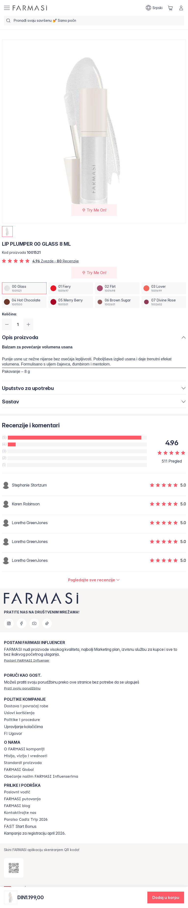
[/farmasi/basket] (170, 8)
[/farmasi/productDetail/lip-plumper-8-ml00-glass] (24, 288)
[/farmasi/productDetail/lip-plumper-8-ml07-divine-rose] (163, 302)
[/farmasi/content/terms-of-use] (19, 712)
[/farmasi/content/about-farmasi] (24, 749)
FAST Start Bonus (20, 826)
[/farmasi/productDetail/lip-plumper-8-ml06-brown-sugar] (117, 302)
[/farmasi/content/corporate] (19, 769)
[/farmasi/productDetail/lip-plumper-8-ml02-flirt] (117, 288)
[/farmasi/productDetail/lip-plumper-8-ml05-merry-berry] (70, 302)
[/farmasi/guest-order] (22, 688)
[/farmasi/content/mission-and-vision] (25, 755)
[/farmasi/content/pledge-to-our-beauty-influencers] (41, 776)
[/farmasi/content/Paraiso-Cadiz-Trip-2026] (25, 819)
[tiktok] (47, 623)
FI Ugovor (13, 733)
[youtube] (34, 623)
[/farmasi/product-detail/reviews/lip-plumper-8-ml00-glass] (94, 579)
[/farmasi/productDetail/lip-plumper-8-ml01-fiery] (70, 288)
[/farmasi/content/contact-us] (20, 812)
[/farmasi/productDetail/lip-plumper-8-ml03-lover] (163, 288)
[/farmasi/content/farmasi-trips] (22, 799)
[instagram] (9, 623)
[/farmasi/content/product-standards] (23, 762)
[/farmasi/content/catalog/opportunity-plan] (17, 792)
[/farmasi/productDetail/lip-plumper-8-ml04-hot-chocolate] (24, 302)
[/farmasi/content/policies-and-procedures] (22, 719)
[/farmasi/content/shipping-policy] (26, 706)
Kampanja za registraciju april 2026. (35, 833)
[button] (165, 897)
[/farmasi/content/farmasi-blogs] (17, 805)
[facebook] (21, 623)
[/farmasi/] (30, 8)
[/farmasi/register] (26, 660)
